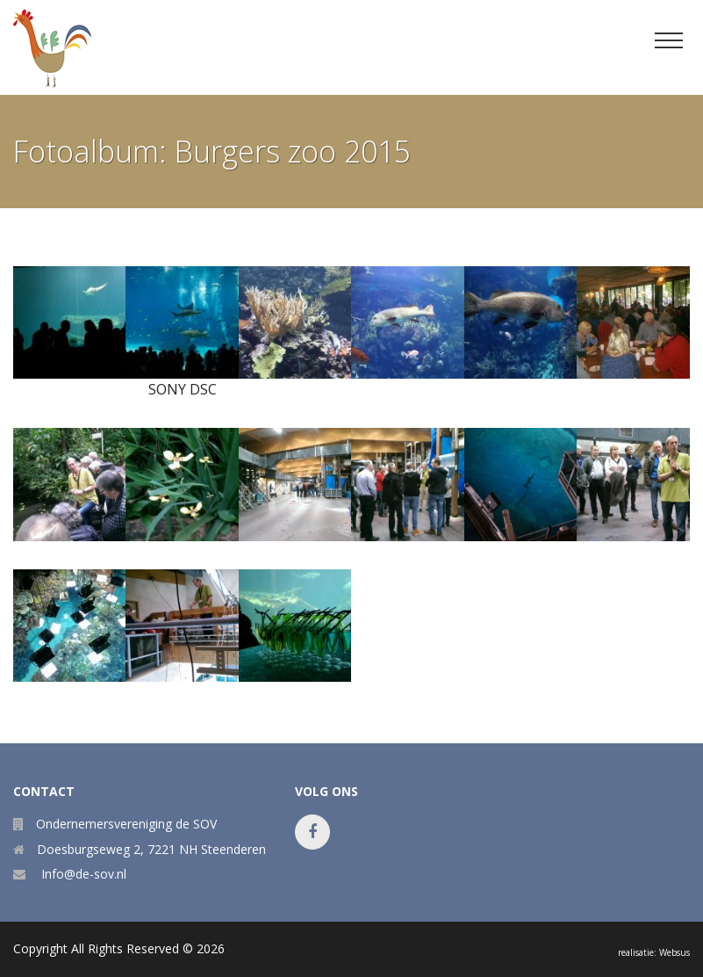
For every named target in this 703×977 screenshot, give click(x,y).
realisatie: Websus (654, 952)
